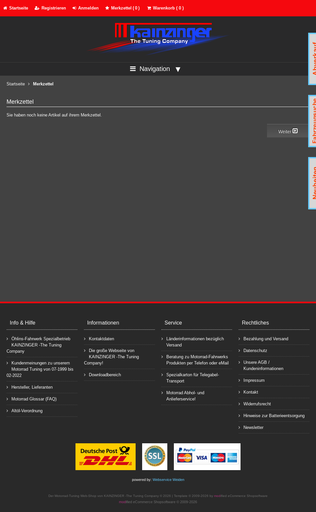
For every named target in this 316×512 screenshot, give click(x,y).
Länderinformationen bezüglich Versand (192, 341)
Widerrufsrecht (255, 403)
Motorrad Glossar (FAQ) (32, 398)
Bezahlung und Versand (263, 338)
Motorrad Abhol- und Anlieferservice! (182, 395)
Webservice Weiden (168, 480)
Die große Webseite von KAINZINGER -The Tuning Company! (111, 356)
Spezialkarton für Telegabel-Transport (190, 377)
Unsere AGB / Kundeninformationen (261, 365)
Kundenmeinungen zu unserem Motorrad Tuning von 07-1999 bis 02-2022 (40, 369)
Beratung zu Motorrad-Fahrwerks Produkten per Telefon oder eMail (195, 359)
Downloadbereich (102, 374)
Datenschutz (253, 350)
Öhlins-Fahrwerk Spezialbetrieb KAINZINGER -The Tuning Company (38, 345)
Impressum (252, 380)
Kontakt (248, 392)
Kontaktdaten (99, 338)
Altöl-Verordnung (24, 410)
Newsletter (251, 427)
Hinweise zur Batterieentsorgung (272, 415)
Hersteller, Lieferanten (30, 387)
